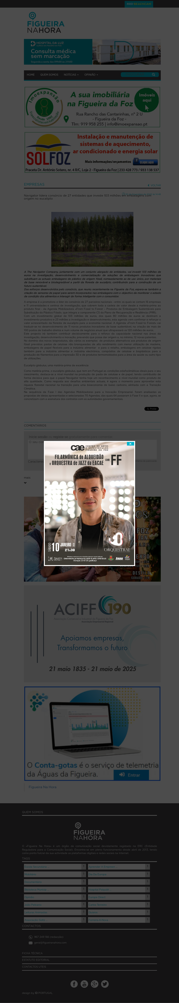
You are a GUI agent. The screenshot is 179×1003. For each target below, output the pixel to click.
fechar (130, 408)
